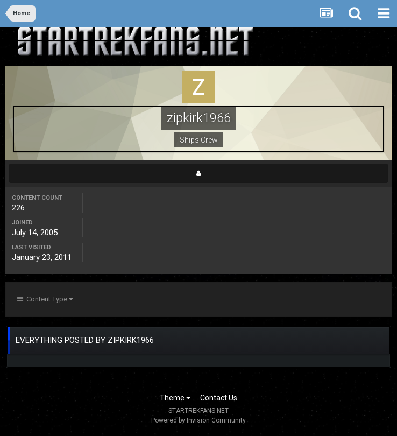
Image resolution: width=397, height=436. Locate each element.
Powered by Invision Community (198, 420)
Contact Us (218, 397)
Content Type (45, 299)
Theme (175, 397)
